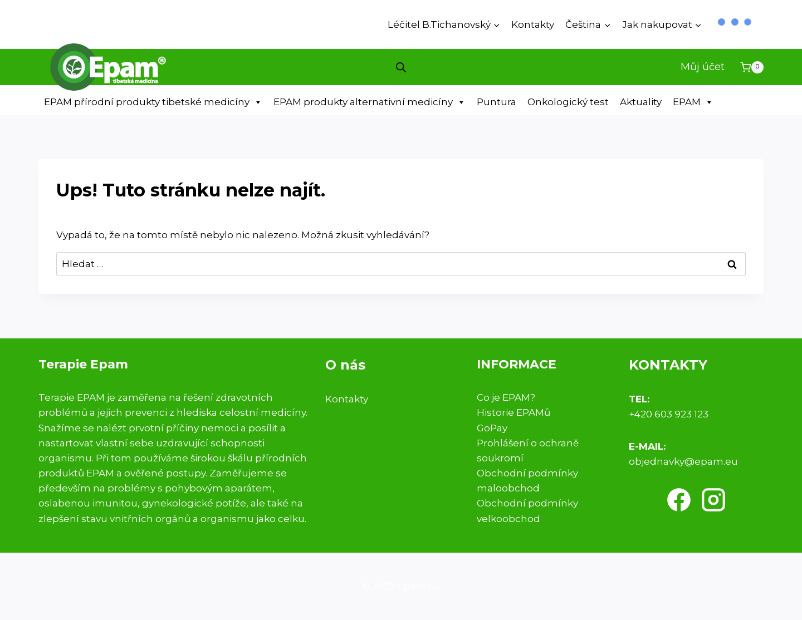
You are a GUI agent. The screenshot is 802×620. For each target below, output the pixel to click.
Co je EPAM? (506, 397)
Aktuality (641, 101)
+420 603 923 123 (668, 414)
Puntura (496, 101)
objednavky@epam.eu (683, 461)
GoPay (492, 428)
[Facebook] (679, 500)
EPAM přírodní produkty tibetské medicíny (153, 102)
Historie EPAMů (513, 412)
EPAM (693, 102)
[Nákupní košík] (752, 67)
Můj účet (703, 67)
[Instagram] (713, 500)
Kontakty (532, 24)
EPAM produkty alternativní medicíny (369, 102)
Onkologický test (568, 101)
